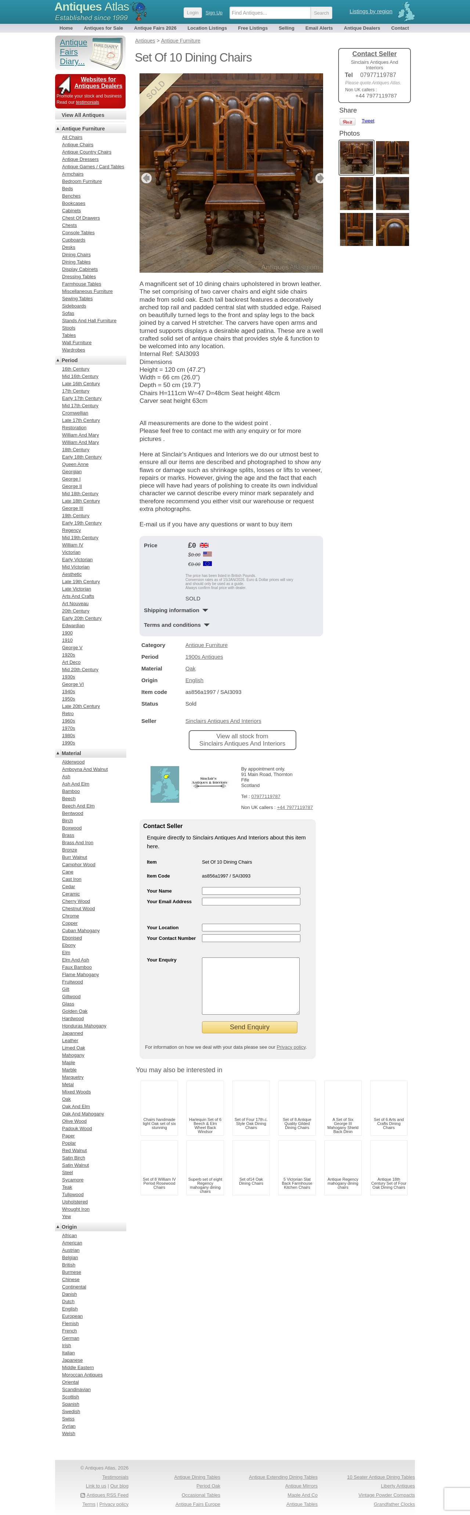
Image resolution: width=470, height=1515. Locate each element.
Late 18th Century (81, 501)
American (72, 1243)
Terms (89, 1504)
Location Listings (207, 28)
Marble (69, 1070)
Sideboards (74, 306)
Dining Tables (76, 262)
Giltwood (71, 996)
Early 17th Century (82, 398)
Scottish (70, 1397)
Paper (68, 1136)
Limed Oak (73, 1048)
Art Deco (71, 662)
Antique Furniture (206, 645)
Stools (68, 328)
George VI (73, 684)
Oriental (70, 1382)
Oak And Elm (76, 1106)
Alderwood (73, 762)
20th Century (75, 611)
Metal (68, 1084)
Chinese (71, 1279)
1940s (68, 691)
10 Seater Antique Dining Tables (381, 1477)
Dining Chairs (76, 254)
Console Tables (78, 232)
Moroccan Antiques (82, 1375)
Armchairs (73, 174)
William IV (72, 545)
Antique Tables (302, 1504)
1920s (68, 655)
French (69, 1331)
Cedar (68, 886)
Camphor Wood (78, 864)
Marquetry (73, 1077)
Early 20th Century (82, 618)
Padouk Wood (77, 1128)
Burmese (71, 1272)
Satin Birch (73, 1158)
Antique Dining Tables (197, 1477)
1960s (68, 721)
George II (72, 486)
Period (70, 360)
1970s (68, 728)
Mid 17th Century (80, 405)
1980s (68, 735)
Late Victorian (76, 589)
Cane (67, 872)
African (69, 1235)
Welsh (68, 1433)
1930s (68, 677)
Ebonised (72, 938)
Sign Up (214, 12)
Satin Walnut (75, 1165)
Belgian (70, 1257)
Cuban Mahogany (81, 930)
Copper (70, 923)
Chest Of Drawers (81, 218)
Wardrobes (73, 350)
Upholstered (75, 1202)
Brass (68, 835)
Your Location (162, 927)
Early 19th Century (82, 523)
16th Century (75, 369)
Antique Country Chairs (86, 152)
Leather (70, 1040)
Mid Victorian (76, 567)
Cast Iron (72, 879)
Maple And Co (303, 1495)
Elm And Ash (75, 960)
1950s (68, 699)
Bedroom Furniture (82, 181)
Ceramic (71, 894)
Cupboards (74, 240)
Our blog (119, 1486)
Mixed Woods (76, 1092)
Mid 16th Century (80, 376)
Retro (68, 713)
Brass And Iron (77, 842)
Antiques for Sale (103, 28)
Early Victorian (77, 559)
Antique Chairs (77, 144)
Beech (69, 798)
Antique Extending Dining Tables (283, 1477)
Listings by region (371, 11)
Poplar (69, 1143)
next (317, 178)
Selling (286, 28)
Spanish (70, 1404)
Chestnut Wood (78, 908)
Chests (69, 225)
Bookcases (74, 203)
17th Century (75, 391)
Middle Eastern (78, 1367)
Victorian (71, 552)
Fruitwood (72, 982)
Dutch (68, 1301)
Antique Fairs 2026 (155, 28)
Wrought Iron (76, 1209)
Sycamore (73, 1180)
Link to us (96, 1486)
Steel (67, 1172)
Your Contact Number (171, 938)
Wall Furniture (76, 342)
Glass (68, 1004)
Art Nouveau (75, 603)
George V (72, 647)
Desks (68, 247)
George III (72, 508)
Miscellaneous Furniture (87, 291)
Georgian (72, 471)
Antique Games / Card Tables (93, 166)
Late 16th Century (81, 383)
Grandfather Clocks (394, 1504)
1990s (68, 743)
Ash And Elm (75, 784)
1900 (67, 633)
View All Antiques (83, 115)
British (68, 1265)
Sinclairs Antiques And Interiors (223, 721)
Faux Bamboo (77, 967)
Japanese (72, 1360)
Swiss (68, 1419)
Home (66, 28)
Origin (69, 1227)
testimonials (87, 102)
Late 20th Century (81, 706)
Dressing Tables (79, 276)
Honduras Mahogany (84, 1026)
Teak (67, 1187)
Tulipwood (73, 1194)
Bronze (69, 850)
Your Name (159, 891)
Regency (71, 530)
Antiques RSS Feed (108, 1495)
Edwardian (73, 625)
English (194, 680)
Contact (400, 28)
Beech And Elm (78, 806)
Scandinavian (76, 1389)
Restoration (74, 427)
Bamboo (71, 791)
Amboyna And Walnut (85, 769)
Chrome (70, 916)
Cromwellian (75, 413)
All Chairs (72, 137)
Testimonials (115, 1477)
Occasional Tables (201, 1495)
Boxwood (72, 828)
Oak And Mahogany (83, 1114)
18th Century (75, 449)
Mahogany (73, 1055)
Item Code (158, 876)
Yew (66, 1216)
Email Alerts (319, 28)
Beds (67, 188)
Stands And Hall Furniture (89, 320)
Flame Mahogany (80, 974)
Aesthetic (72, 574)
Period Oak (208, 1486)
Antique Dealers (362, 28)
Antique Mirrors (301, 1486)
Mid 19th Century (80, 537)
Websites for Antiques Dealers (99, 82)
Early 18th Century (82, 457)
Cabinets (71, 210)
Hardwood (73, 1018)
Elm (66, 952)
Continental (74, 1287)
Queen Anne (75, 464)
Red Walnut (74, 1150)
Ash (66, 776)
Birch (67, 820)
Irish (66, 1345)
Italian (68, 1353)
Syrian (69, 1426)
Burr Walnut (74, 857)
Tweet (368, 121)
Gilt (65, 989)
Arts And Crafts (78, 596)
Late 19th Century (81, 581)
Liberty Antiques (398, 1486)
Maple (68, 1062)
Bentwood (72, 813)
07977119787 (266, 796)
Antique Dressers (80, 159)
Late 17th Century (81, 420)
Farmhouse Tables (81, 284)
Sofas (68, 313)
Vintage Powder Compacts (386, 1495)
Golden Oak (74, 1011)
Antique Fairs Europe (198, 1504)
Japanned (72, 1033)
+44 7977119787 (295, 807)
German (70, 1338)
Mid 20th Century (80, 669)
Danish (69, 1294)
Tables (69, 335)
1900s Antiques (204, 657)
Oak (190, 668)
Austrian (71, 1250)
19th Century (75, 515)
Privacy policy (291, 1058)
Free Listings (253, 28)
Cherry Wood (76, 901)
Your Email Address (169, 901)
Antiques (91, 6)
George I (71, 479)
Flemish (70, 1323)
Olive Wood (74, 1121)
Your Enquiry (162, 960)
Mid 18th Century (80, 493)
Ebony (69, 945)
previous (146, 178)
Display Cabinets (80, 269)
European (72, 1316)
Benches (71, 196)
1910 (67, 640)
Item (152, 862)
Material (71, 753)
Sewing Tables (77, 298)
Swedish (71, 1411)
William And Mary (80, 435)
